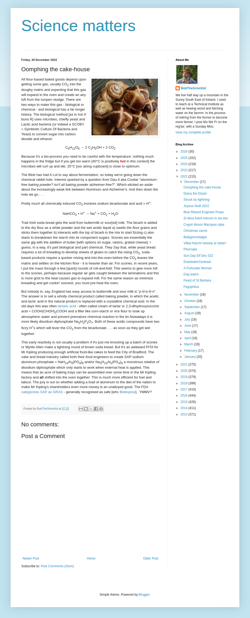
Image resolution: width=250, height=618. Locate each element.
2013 (185, 414)
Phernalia (190, 249)
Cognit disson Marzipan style (204, 224)
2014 (185, 408)
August (189, 313)
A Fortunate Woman (198, 268)
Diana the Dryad (195, 193)
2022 (185, 176)
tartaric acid (67, 306)
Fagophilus (191, 287)
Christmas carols (195, 231)
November (192, 294)
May (187, 332)
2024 (185, 164)
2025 (185, 158)
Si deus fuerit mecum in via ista (206, 218)
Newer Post (31, 558)
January (190, 357)
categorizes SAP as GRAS (42, 392)
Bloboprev (127, 392)
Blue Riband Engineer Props (204, 212)
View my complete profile (193, 132)
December (192, 182)
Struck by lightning (197, 199)
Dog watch (191, 274)
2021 (185, 364)
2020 (185, 371)
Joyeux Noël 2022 (196, 206)
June (188, 325)
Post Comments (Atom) (57, 566)
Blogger (144, 594)
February (191, 350)
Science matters (78, 26)
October (190, 301)
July (187, 319)
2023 (185, 170)
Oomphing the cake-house (202, 187)
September (192, 307)
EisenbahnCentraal (197, 262)
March (189, 344)
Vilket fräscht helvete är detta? (205, 243)
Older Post (150, 558)
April (187, 338)
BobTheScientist (193, 88)
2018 (185, 383)
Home (91, 558)
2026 (185, 151)
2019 (185, 377)
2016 (185, 395)
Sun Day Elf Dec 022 (198, 256)
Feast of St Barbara (197, 280)
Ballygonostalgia (195, 237)
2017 (185, 389)
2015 (185, 402)
